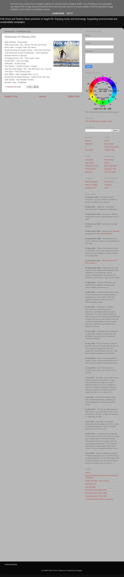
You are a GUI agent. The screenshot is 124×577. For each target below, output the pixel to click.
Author (107, 141)
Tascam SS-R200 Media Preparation (99, 499)
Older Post (73, 96)
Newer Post (11, 96)
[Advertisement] (24, 534)
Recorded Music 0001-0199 (96, 490)
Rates (106, 163)
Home (42, 96)
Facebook (89, 150)
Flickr (106, 188)
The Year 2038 (110, 172)
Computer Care (110, 169)
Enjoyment (89, 160)
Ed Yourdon (108, 182)
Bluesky (88, 141)
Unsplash (108, 185)
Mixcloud (88, 144)
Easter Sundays (91, 185)
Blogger (79, 570)
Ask (86, 121)
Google (103, 121)
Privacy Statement (111, 147)
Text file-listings (91, 182)
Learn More (58, 13)
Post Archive (109, 144)
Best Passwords (110, 166)
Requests (89, 172)
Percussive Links (91, 166)
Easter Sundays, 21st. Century (97, 481)
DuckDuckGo (94, 121)
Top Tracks (89, 163)
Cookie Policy (109, 150)
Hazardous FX (90, 188)
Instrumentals (90, 169)
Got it (70, 13)
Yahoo (109, 121)
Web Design (109, 160)
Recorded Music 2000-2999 (96, 493)
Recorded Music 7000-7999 (96, 496)
